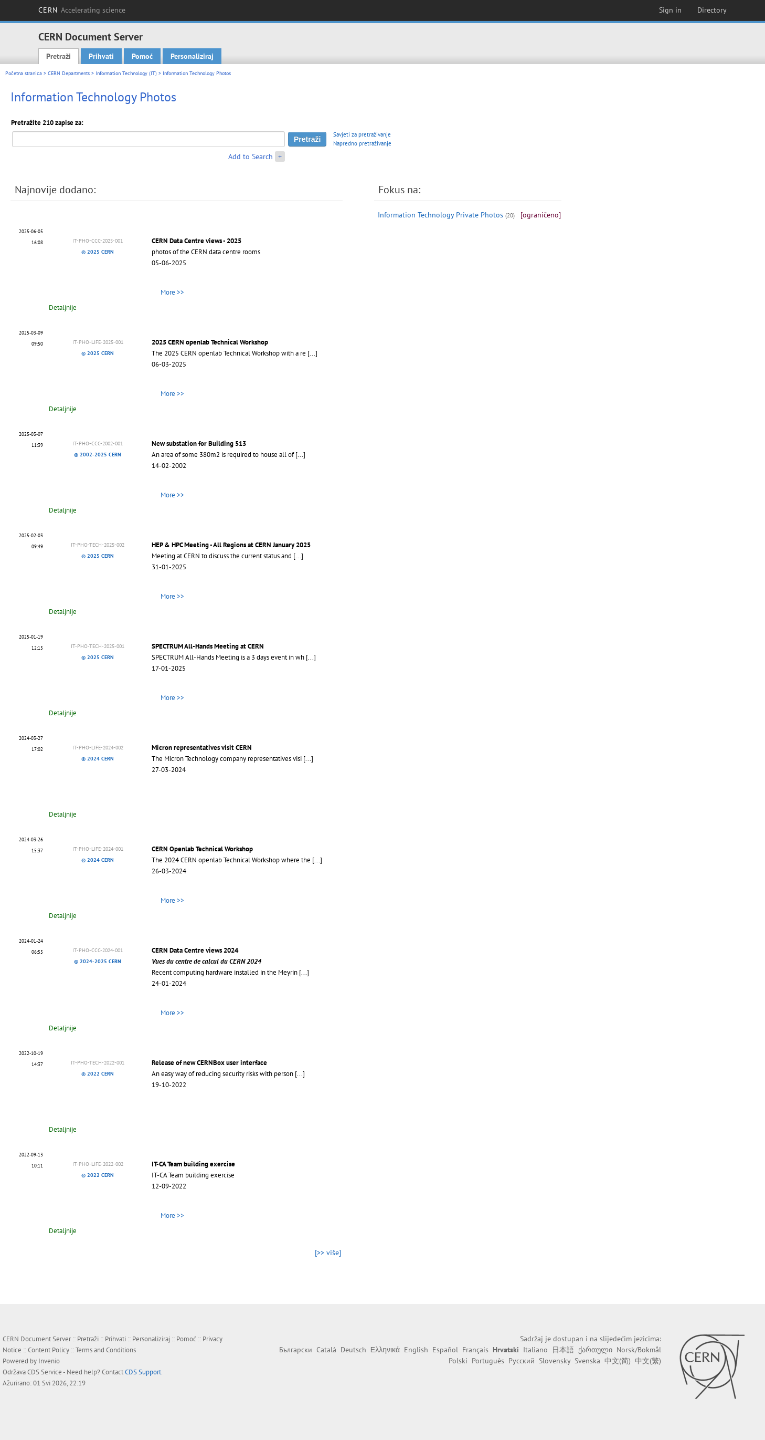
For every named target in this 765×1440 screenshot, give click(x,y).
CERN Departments (69, 73)
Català (326, 1349)
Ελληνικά (385, 1349)
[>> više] (328, 1252)
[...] (312, 353)
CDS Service (44, 1372)
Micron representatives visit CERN (202, 747)
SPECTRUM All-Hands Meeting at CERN (208, 646)
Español (445, 1349)
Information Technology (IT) (126, 73)
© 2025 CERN (97, 251)
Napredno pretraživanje (362, 143)
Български (295, 1349)
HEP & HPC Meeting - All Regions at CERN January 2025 (231, 544)
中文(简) (617, 1360)
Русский (521, 1360)
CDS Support (143, 1372)
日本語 (563, 1349)
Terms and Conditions (106, 1349)
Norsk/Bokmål (639, 1349)
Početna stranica (23, 73)
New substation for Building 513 (199, 443)
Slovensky (554, 1360)
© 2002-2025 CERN (97, 454)
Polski (458, 1360)
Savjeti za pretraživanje (362, 134)
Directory (712, 10)
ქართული (595, 1349)
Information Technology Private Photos (440, 215)
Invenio (49, 1360)
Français (475, 1349)
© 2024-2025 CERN (97, 961)
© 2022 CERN (97, 1073)
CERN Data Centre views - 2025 (196, 240)
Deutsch (353, 1349)
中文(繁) (648, 1360)
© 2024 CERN (97, 758)
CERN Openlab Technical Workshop (202, 848)
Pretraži (58, 56)
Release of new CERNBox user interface (209, 1062)
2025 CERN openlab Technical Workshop (210, 342)
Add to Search (250, 156)
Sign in (670, 10)
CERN (81, 10)
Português (488, 1360)
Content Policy (48, 1349)
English (416, 1349)
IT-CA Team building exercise (193, 1164)
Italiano (535, 1349)
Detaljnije (63, 307)
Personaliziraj (192, 56)
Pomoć (142, 56)
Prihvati (101, 56)
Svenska (587, 1360)
